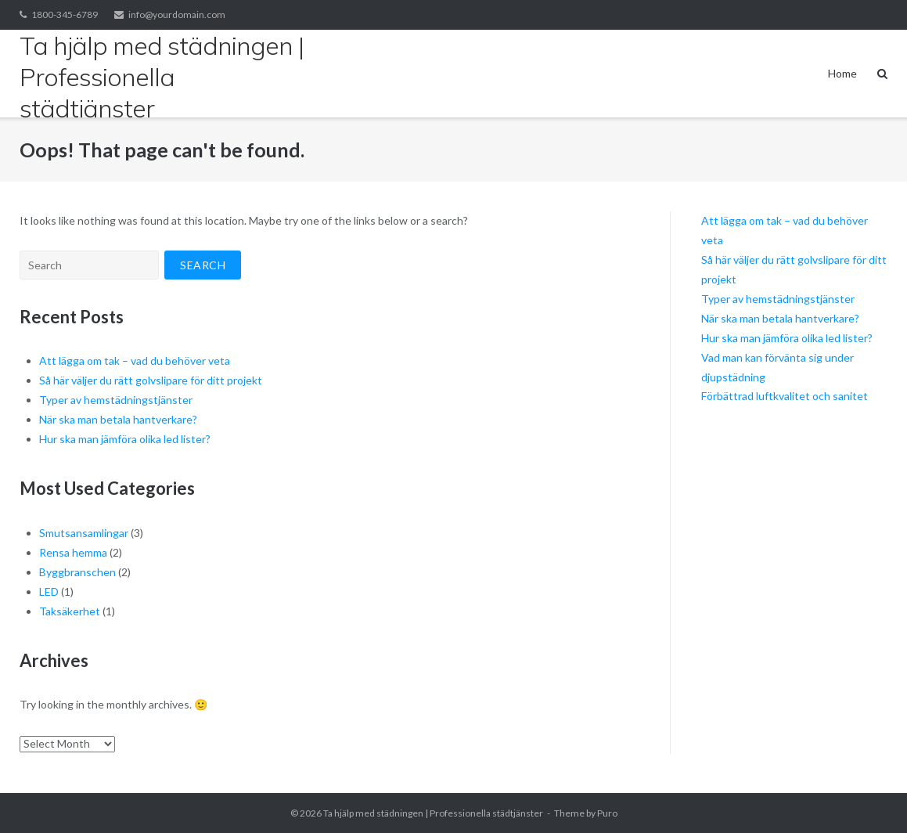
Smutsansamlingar (83, 532)
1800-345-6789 (64, 14)
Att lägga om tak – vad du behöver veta (134, 360)
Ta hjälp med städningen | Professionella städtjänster (433, 813)
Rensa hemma (73, 552)
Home (842, 73)
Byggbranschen (77, 572)
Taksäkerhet (69, 611)
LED (49, 591)
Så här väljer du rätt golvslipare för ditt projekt (150, 380)
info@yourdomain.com (176, 14)
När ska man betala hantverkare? (118, 419)
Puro (607, 813)
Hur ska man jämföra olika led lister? (125, 438)
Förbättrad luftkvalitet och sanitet (784, 395)
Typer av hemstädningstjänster (116, 399)
